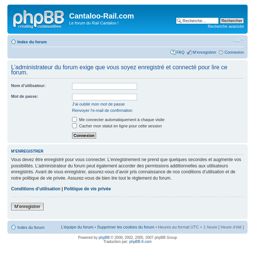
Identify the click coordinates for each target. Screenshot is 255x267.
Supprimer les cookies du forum (125, 227)
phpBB (104, 238)
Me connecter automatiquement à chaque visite (118, 119)
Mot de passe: (24, 96)
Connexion (234, 52)
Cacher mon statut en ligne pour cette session (117, 126)
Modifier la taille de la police (238, 40)
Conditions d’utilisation (35, 188)
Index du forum (32, 42)
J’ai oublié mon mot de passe (98, 104)
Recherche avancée (226, 26)
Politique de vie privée (87, 188)
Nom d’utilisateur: (28, 85)
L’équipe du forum (77, 227)
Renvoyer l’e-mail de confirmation (102, 110)
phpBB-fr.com (140, 242)
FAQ (180, 52)
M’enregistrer (204, 52)
